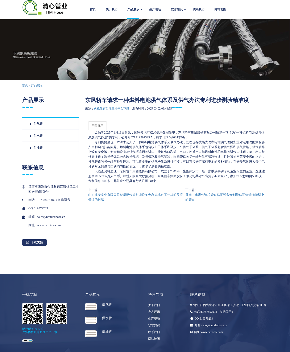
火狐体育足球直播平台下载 (111, 108)
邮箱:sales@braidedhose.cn (208, 325)
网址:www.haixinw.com (206, 332)
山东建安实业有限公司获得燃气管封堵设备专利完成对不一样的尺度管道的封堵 (135, 197)
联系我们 (198, 9)
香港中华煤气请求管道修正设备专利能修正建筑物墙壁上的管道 (224, 197)
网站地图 (220, 9)
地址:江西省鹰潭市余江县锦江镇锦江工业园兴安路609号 (228, 305)
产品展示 (133, 9)
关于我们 (111, 9)
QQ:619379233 (38, 208)
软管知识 (177, 9)
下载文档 (34, 242)
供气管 (38, 123)
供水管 (38, 135)
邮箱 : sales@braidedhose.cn (46, 216)
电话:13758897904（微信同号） (212, 311)
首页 (93, 9)
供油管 (38, 147)
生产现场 (155, 9)
